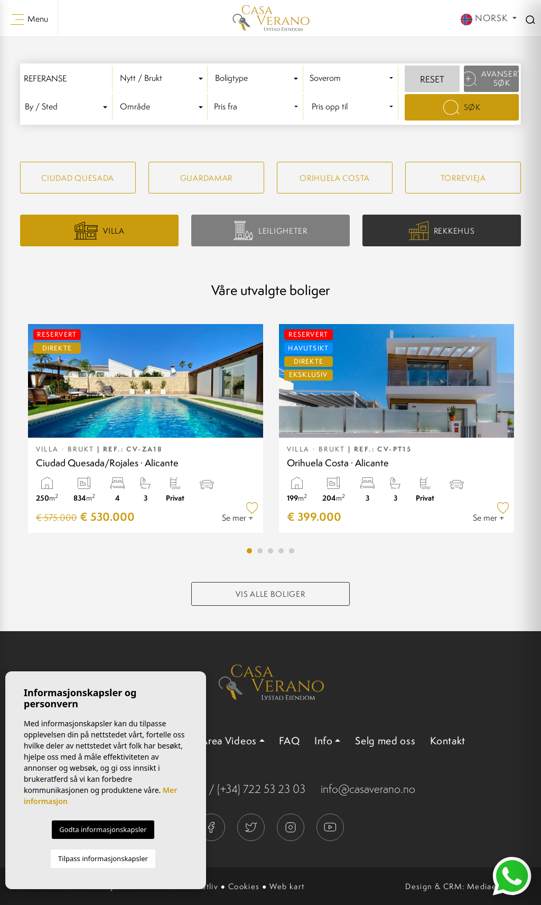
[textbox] (163, 78)
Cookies (244, 886)
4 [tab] (281, 550)
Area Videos (229, 740)
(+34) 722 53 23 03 (261, 789)
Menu (29, 19)
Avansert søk (491, 78)
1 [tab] (249, 550)
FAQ (289, 740)
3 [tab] (270, 550)
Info (323, 740)
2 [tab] (260, 550)
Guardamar (206, 178)
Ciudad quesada (77, 178)
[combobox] (163, 79)
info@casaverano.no (368, 789)
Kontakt (447, 740)
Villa (99, 230)
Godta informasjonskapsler (102, 829)
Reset (432, 79)
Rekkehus (441, 231)
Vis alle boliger (270, 594)
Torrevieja (463, 178)
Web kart (286, 886)
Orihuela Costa (335, 178)
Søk (462, 107)
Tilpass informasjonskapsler (103, 858)
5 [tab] (291, 550)
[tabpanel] (145, 428)
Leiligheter (270, 230)
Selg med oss (385, 740)
